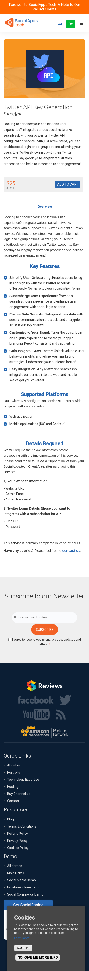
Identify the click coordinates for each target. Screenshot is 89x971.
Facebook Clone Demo (24, 887)
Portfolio (13, 772)
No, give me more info (38, 957)
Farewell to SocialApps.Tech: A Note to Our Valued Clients (44, 6)
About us (14, 765)
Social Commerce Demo (25, 894)
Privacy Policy (17, 841)
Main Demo (15, 873)
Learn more (21, 938)
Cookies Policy (17, 848)
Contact (13, 801)
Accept (23, 948)
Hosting (13, 787)
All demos (14, 866)
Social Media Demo (21, 880)
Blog (10, 819)
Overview (44, 207)
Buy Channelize (18, 794)
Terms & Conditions (21, 826)
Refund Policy (17, 833)
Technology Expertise (23, 779)
